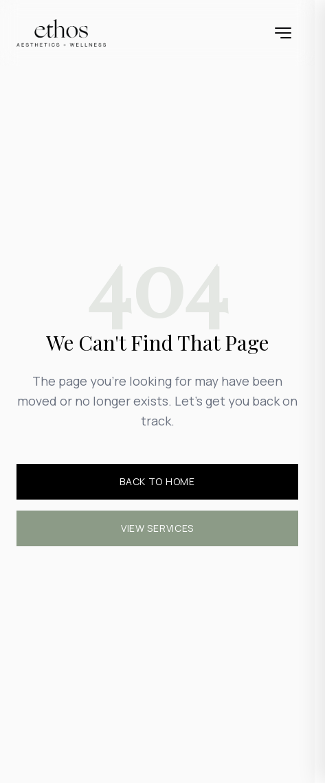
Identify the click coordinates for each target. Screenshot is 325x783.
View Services (157, 528)
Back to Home (157, 481)
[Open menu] (283, 33)
